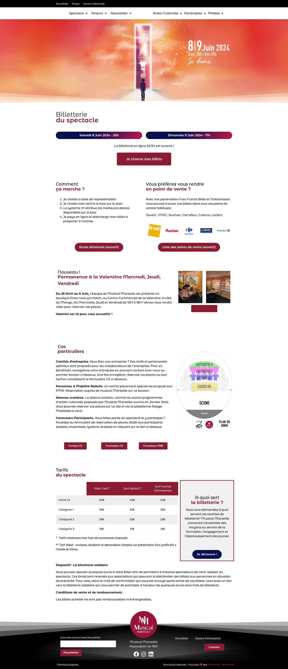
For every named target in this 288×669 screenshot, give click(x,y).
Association (120, 13)
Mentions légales (67, 664)
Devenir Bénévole (94, 3)
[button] (75, 445)
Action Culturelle (167, 13)
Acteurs (99, 13)
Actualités (62, 3)
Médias (215, 13)
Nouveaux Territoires (221, 664)
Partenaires (195, 13)
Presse (76, 3)
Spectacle (78, 13)
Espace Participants (208, 638)
